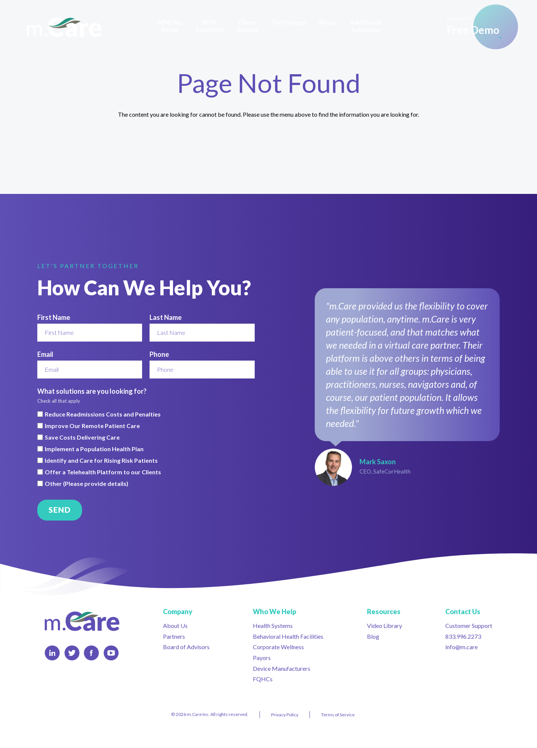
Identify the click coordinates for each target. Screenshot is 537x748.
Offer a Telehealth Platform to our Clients (103, 472)
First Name (53, 317)
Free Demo (473, 26)
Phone (159, 354)
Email (45, 354)
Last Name (166, 317)
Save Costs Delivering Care (82, 437)
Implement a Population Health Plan (94, 449)
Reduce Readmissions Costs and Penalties (103, 414)
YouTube (111, 653)
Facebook (91, 653)
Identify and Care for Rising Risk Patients (101, 460)
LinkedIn (52, 653)
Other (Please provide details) (86, 484)
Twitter (72, 653)
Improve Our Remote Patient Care (92, 426)
